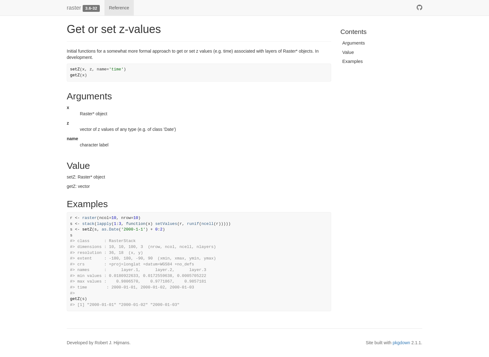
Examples (352, 61)
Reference (119, 7)
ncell (207, 223)
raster (74, 8)
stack (88, 223)
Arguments (353, 42)
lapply (104, 223)
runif (193, 223)
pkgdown (401, 342)
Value (348, 52)
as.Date (110, 229)
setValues (166, 223)
